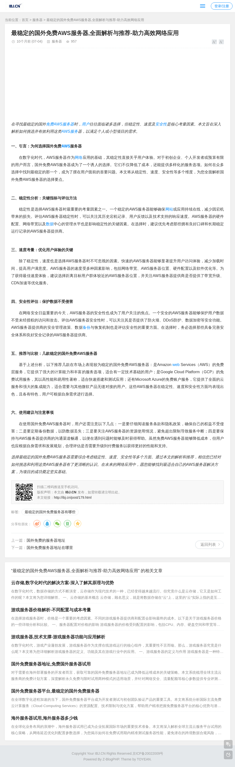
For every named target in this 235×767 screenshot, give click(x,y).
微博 (37, 523)
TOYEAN (144, 759)
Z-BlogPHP (111, 759)
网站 (169, 209)
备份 (86, 327)
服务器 (37, 20)
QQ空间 (77, 523)
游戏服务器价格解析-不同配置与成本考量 (51, 609)
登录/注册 (221, 6)
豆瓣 (67, 523)
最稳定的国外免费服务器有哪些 (50, 512)
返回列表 (208, 544)
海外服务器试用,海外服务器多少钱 (44, 718)
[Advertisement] (117, 87)
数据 (50, 224)
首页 (25, 20)
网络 (79, 157)
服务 (74, 131)
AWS (58, 124)
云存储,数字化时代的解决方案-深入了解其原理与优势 (62, 582)
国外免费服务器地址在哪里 (50, 548)
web (175, 365)
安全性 (161, 124)
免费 (50, 124)
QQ (47, 523)
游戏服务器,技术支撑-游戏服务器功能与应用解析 (58, 637)
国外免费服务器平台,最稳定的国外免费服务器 (55, 691)
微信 (57, 523)
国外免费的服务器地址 (46, 540)
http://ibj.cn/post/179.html (73, 497)
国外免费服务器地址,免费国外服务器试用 (51, 664)
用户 (85, 124)
